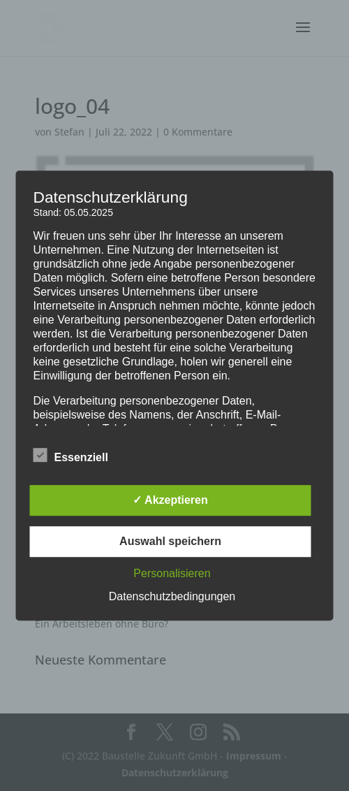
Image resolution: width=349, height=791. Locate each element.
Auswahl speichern (170, 541)
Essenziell (71, 455)
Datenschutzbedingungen (172, 596)
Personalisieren (171, 573)
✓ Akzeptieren (170, 500)
